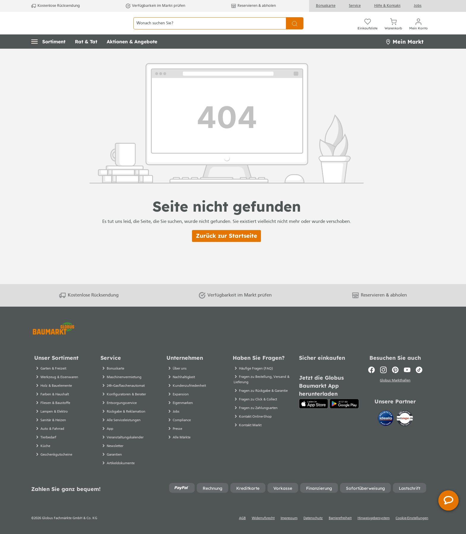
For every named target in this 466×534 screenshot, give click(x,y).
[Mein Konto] (418, 29)
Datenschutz (313, 518)
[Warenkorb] (393, 29)
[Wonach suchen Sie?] (209, 30)
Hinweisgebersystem (374, 518)
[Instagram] (383, 369)
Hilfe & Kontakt (387, 6)
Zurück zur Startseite (226, 249)
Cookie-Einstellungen (412, 518)
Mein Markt (404, 54)
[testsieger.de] (405, 419)
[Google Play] (344, 404)
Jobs (417, 6)
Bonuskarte (326, 6)
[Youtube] (407, 369)
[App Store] (313, 404)
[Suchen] (294, 30)
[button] (48, 55)
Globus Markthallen (395, 381)
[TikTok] (419, 369)
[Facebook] (371, 369)
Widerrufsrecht (263, 518)
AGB (242, 518)
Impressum (289, 518)
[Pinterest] (395, 369)
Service (355, 6)
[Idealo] (386, 419)
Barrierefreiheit (340, 518)
